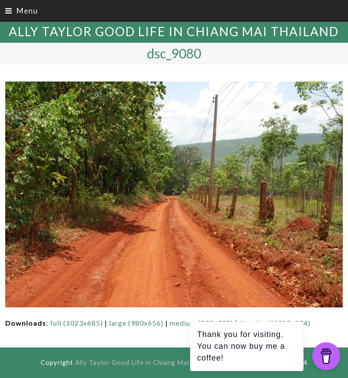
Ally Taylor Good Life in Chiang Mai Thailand (174, 31)
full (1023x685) (76, 323)
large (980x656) (136, 323)
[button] (21, 10)
